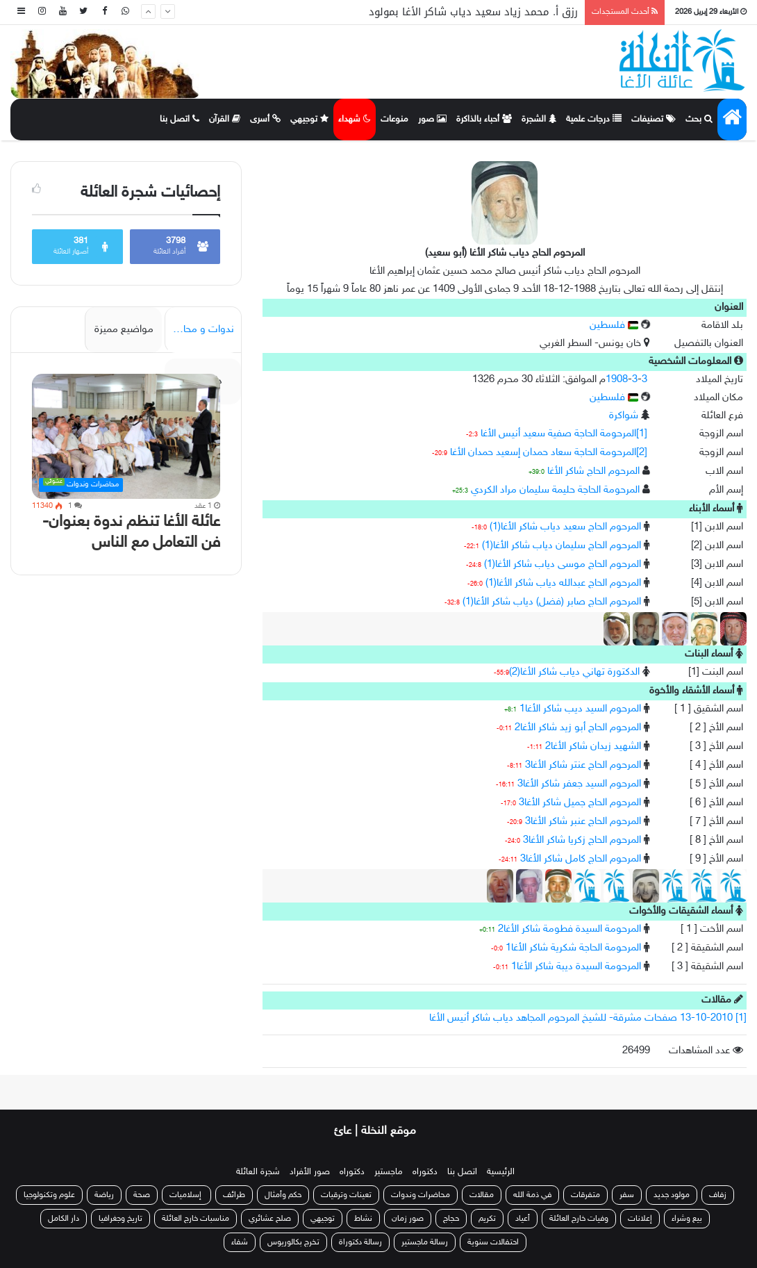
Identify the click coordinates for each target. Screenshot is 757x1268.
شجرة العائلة (258, 1172)
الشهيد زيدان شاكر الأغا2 (593, 746)
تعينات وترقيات (346, 1195)
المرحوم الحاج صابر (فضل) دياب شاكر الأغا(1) (552, 602)
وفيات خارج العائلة (578, 1219)
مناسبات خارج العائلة (195, 1219)
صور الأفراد (310, 1172)
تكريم (487, 1219)
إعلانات (640, 1219)
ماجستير (388, 1172)
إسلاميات (186, 1195)
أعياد (522, 1219)
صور (432, 119)
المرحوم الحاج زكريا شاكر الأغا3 (582, 840)
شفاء (239, 1242)
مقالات (481, 1195)
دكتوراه (425, 1172)
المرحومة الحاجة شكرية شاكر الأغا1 (573, 948)
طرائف (234, 1195)
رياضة (104, 1195)
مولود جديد (672, 1195)
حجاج (451, 1219)
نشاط (363, 1219)
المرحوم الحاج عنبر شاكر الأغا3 (583, 822)
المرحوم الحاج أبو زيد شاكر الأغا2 (578, 728)
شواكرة (623, 416)
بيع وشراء (687, 1219)
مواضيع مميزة (123, 330)
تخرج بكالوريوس (293, 1242)
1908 (617, 380)
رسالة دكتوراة (360, 1242)
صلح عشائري (270, 1219)
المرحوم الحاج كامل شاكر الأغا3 (580, 859)
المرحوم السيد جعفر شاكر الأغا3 (579, 784)
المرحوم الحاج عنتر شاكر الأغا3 (583, 765)
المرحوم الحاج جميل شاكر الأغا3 (580, 803)
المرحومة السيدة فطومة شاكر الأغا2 (569, 929)
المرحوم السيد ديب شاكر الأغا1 (580, 709)
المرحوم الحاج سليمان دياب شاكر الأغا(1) (561, 546)
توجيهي (309, 119)
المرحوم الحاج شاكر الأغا (593, 471)
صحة (141, 1195)
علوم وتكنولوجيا (49, 1195)
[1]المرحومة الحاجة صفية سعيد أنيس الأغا (564, 434)
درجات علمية (594, 119)
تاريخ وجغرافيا (120, 1219)
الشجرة (539, 119)
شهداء (354, 119)
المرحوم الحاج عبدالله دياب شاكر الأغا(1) (563, 583)
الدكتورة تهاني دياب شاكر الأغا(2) (574, 672)
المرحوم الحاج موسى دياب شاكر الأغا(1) (562, 564)
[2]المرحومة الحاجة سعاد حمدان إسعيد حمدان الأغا (548, 453)
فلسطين (614, 325)
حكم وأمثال (283, 1195)
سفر (626, 1195)
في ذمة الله (532, 1195)
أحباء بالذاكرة (484, 119)
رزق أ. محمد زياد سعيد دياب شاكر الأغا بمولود (473, 12)
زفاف (717, 1195)
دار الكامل (63, 1219)
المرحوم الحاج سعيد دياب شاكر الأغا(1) (565, 527)
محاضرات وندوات (420, 1195)
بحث (699, 119)
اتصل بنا (179, 119)
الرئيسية (501, 1172)
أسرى (265, 119)
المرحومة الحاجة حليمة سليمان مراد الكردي (555, 490)
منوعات (394, 119)
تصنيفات (653, 119)
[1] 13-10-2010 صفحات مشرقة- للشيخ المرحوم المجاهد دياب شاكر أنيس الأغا (588, 1018)
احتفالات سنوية (493, 1242)
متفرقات (585, 1195)
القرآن (224, 119)
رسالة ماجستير (424, 1242)
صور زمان (408, 1219)
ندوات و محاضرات (199, 330)
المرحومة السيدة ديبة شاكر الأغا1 (576, 967)
